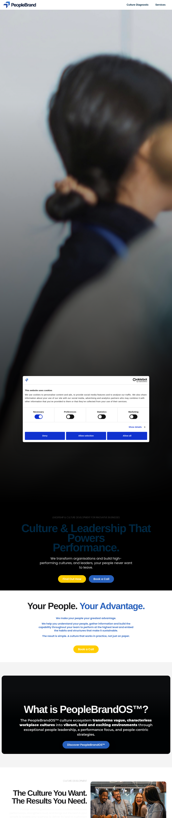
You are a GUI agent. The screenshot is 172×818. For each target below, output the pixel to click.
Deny (44, 436)
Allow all (127, 436)
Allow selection (86, 436)
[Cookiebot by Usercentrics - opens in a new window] (135, 380)
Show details (135, 427)
